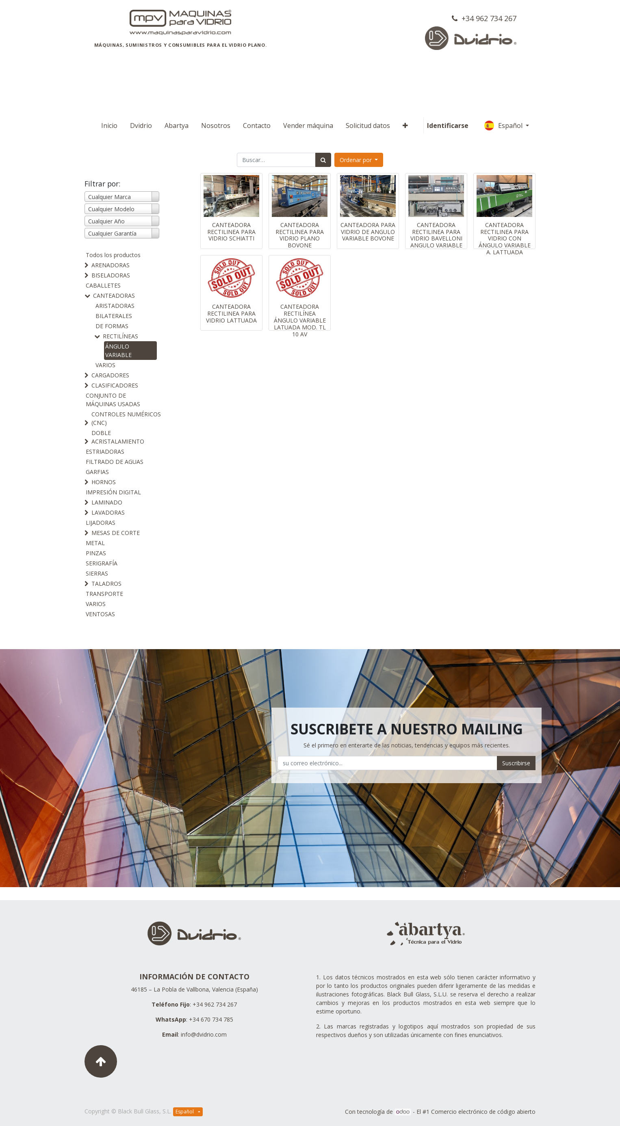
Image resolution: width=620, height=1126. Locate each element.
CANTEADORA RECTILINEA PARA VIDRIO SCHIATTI (231, 232)
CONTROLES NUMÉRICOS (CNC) (126, 418)
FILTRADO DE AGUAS (114, 462)
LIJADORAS (100, 522)
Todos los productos (113, 255)
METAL (95, 543)
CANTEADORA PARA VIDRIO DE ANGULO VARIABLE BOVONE (367, 232)
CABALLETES (103, 285)
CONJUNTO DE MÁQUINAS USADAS (113, 400)
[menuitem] (109, 125)
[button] (405, 125)
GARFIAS (97, 472)
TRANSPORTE (104, 594)
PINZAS (96, 553)
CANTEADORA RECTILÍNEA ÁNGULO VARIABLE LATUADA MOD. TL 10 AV (300, 320)
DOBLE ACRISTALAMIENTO (117, 437)
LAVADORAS (108, 512)
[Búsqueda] (323, 160)
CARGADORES (110, 375)
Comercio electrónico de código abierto (483, 1111)
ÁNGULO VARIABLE (118, 350)
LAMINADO (106, 502)
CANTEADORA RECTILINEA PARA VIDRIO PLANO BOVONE (299, 235)
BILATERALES (113, 316)
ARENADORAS (110, 265)
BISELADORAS (110, 275)
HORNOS (103, 482)
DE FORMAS (111, 326)
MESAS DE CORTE (115, 533)
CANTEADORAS (114, 295)
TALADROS (106, 583)
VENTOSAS (100, 614)
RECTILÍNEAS (120, 336)
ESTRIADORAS (105, 451)
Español (504, 125)
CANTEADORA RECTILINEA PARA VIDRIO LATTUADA (231, 313)
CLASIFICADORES (114, 385)
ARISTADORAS (114, 306)
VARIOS (105, 365)
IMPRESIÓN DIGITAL (113, 492)
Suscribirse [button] (516, 763)
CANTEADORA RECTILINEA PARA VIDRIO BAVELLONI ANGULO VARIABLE (436, 235)
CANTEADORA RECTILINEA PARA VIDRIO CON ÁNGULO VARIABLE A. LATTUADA (505, 238)
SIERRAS (97, 573)
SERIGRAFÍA (101, 563)
